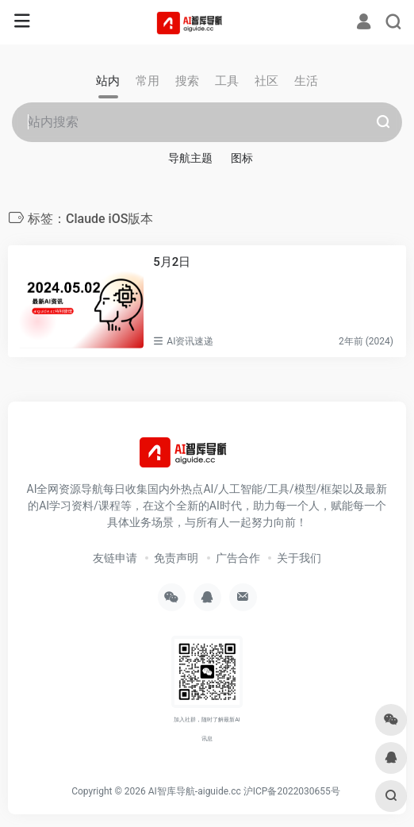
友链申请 (115, 558)
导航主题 (190, 158)
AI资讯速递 (190, 341)
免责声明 (176, 558)
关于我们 (299, 558)
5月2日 (171, 262)
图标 (242, 158)
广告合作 (238, 558)
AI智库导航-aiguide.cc (194, 791)
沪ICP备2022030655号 (291, 791)
